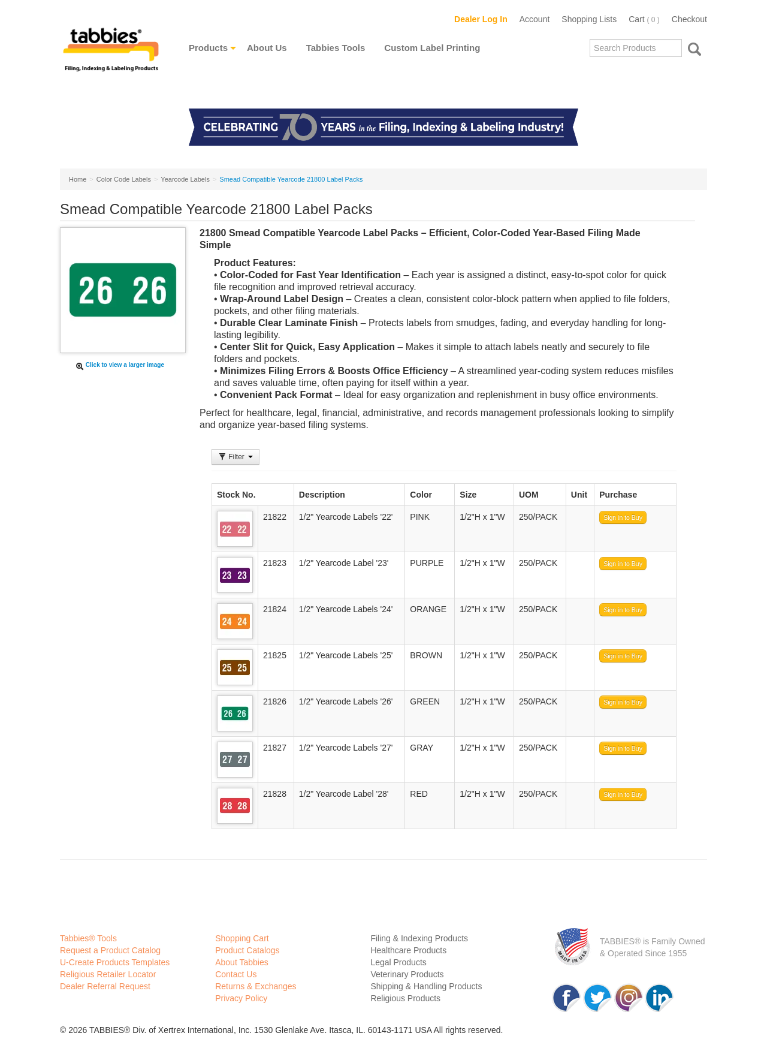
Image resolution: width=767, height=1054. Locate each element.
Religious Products (405, 998)
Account (535, 19)
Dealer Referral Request (105, 986)
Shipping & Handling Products (426, 986)
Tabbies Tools (336, 48)
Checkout (689, 19)
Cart (644, 19)
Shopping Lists (589, 19)
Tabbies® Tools (88, 938)
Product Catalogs (247, 950)
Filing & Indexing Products (419, 938)
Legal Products (398, 962)
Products (208, 48)
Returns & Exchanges (255, 986)
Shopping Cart (242, 938)
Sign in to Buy (622, 517)
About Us (267, 48)
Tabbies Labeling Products (111, 58)
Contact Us (235, 974)
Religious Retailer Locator (108, 974)
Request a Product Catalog (110, 950)
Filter (235, 457)
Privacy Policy (241, 998)
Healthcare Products (408, 950)
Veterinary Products (406, 974)
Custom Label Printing (432, 48)
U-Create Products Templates (115, 962)
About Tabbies (241, 962)
